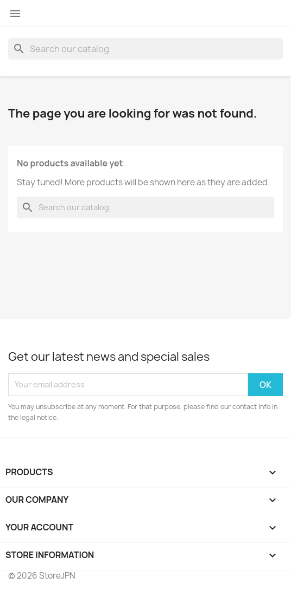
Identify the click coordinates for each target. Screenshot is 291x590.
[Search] (145, 49)
